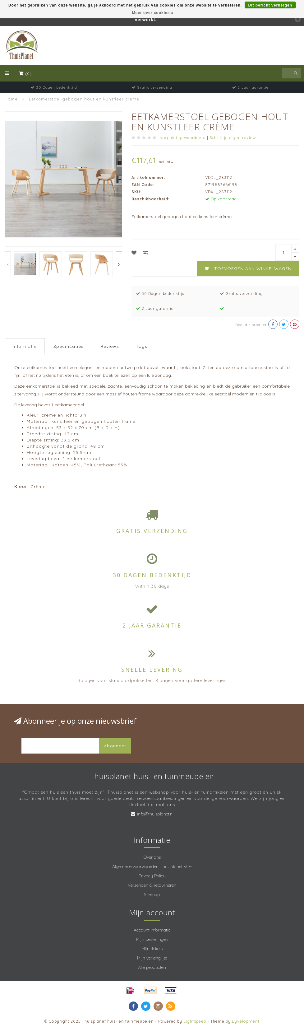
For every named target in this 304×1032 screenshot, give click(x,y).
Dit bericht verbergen (270, 5)
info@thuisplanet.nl (155, 814)
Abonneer (115, 746)
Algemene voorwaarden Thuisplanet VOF (152, 866)
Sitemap (152, 894)
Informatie (25, 346)
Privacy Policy (152, 876)
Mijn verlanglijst (152, 958)
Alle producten (152, 967)
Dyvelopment (246, 1021)
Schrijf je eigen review (233, 137)
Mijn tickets (152, 948)
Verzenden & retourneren (152, 885)
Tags (141, 346)
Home (11, 98)
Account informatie (152, 930)
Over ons (152, 857)
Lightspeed (194, 1021)
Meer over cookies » (153, 13)
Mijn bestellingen (152, 939)
